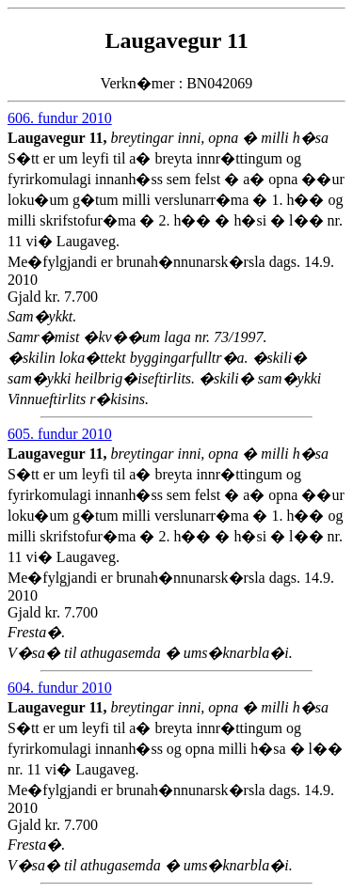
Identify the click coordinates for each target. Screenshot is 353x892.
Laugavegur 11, (59, 138)
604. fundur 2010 (60, 688)
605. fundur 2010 (60, 434)
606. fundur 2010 (60, 118)
